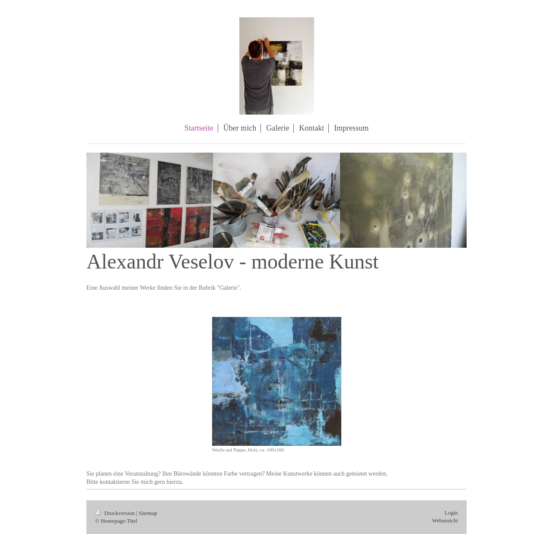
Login (451, 512)
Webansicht (445, 520)
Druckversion (115, 513)
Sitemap (148, 513)
